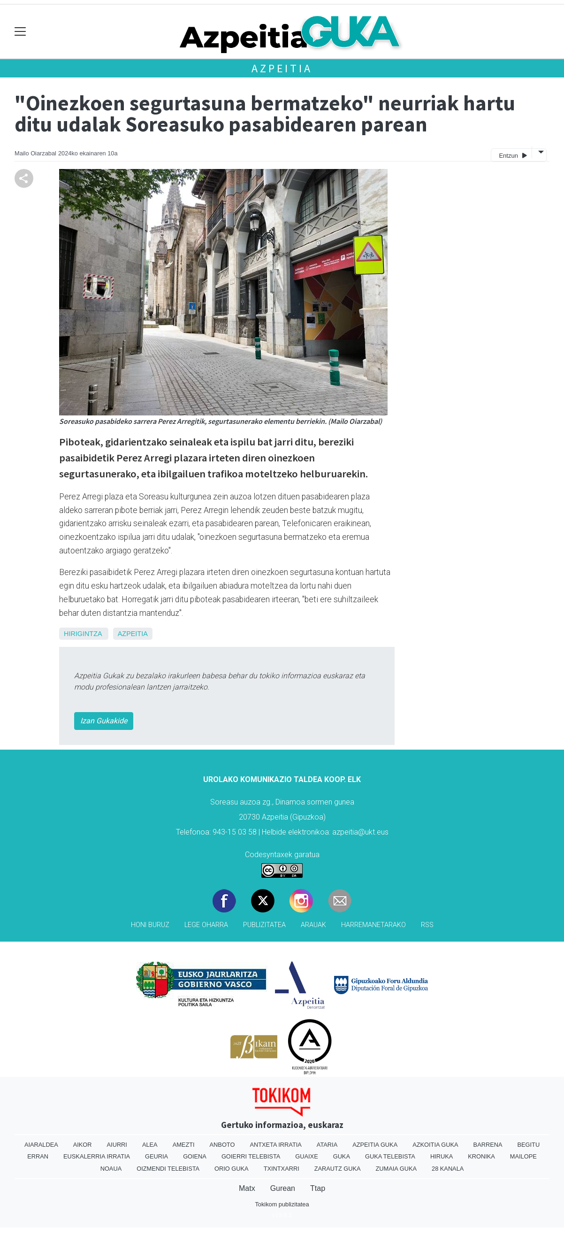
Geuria (156, 1156)
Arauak (313, 925)
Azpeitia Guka (374, 1144)
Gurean (282, 1188)
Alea (150, 1144)
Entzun (512, 155)
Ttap (317, 1188)
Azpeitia (282, 68)
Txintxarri (281, 1168)
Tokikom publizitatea (282, 1204)
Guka (341, 1156)
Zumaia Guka (396, 1168)
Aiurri (117, 1144)
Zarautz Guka (337, 1168)
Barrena (488, 1144)
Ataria (327, 1144)
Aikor (82, 1144)
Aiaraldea (41, 1144)
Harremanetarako (373, 925)
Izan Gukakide (103, 720)
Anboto (222, 1144)
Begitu (528, 1144)
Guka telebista (390, 1156)
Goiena (194, 1156)
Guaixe (306, 1156)
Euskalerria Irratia (96, 1156)
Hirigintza (83, 633)
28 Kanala (448, 1168)
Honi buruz (150, 925)
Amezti (184, 1144)
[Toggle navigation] (20, 31)
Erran (37, 1156)
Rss (427, 925)
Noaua (111, 1168)
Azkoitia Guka (435, 1144)
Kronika (481, 1156)
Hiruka (441, 1156)
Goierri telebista (250, 1156)
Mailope (523, 1156)
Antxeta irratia (275, 1144)
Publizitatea (264, 925)
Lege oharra (206, 925)
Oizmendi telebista (168, 1168)
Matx (247, 1188)
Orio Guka (231, 1168)
